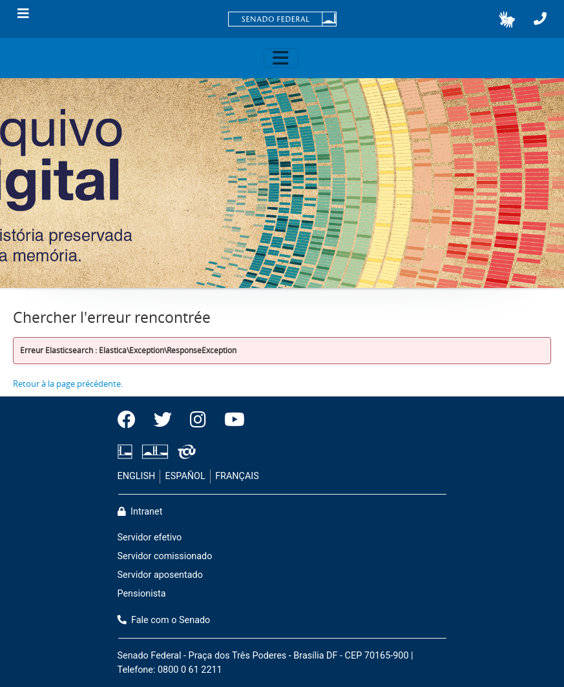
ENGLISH (137, 476)
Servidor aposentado (160, 574)
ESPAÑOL (185, 476)
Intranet (140, 511)
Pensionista (142, 593)
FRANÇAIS (237, 476)
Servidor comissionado (165, 556)
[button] (507, 19)
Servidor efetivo (150, 537)
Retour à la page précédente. (68, 383)
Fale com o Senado (164, 620)
